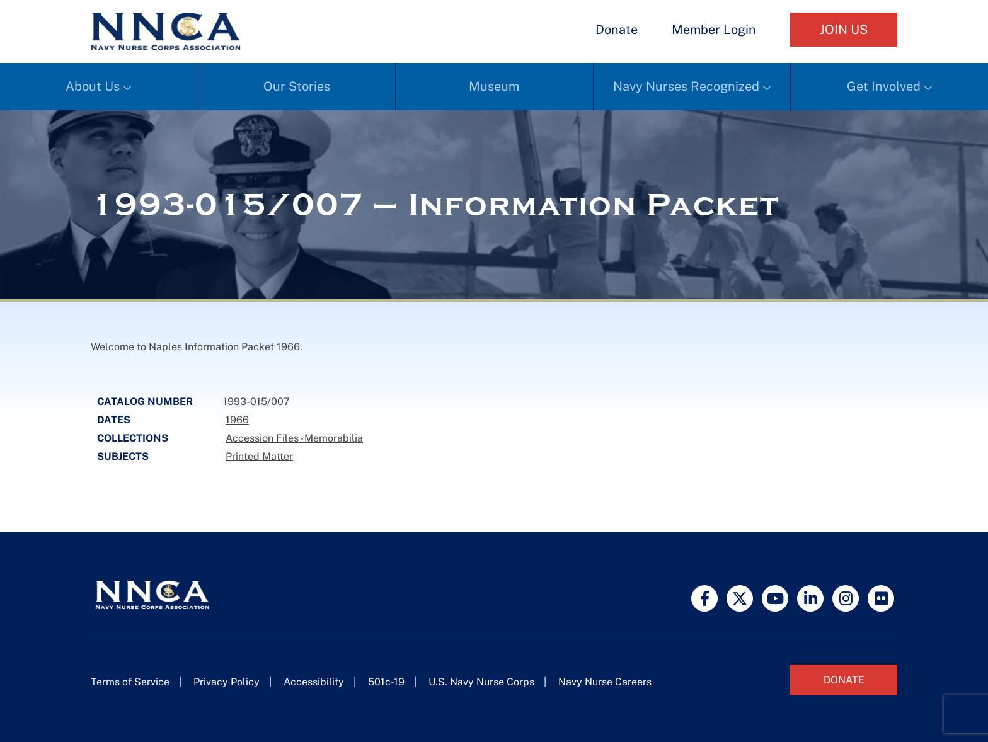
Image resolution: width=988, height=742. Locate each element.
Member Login (714, 29)
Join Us (844, 29)
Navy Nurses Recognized (686, 86)
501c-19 (386, 682)
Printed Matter (259, 456)
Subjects (123, 456)
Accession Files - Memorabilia (294, 438)
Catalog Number (145, 402)
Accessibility (314, 682)
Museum (494, 86)
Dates (113, 420)
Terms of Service (130, 682)
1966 (237, 420)
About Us (93, 86)
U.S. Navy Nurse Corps (481, 682)
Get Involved (884, 86)
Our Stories (296, 86)
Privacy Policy (226, 682)
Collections (132, 438)
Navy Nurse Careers (605, 682)
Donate (616, 29)
